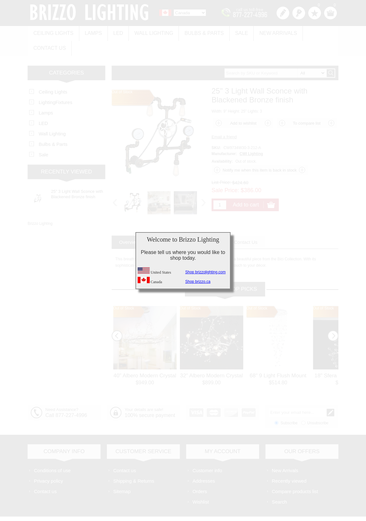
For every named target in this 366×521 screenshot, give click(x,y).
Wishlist (201, 484)
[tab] (129, 224)
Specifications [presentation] (169, 225)
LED (115, 32)
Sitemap (122, 474)
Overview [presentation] (129, 225)
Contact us (313, 32)
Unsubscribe (318, 406)
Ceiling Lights (53, 32)
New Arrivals (269, 32)
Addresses (204, 463)
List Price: (221, 165)
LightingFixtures (55, 85)
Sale (233, 32)
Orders (200, 474)
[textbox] (275, 56)
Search (279, 484)
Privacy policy (48, 463)
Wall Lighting (148, 32)
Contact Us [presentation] (245, 225)
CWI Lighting (251, 136)
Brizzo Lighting (40, 206)
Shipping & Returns (133, 463)
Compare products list (295, 474)
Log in (298, 13)
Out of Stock (123, 291)
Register (283, 13)
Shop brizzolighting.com (205, 272)
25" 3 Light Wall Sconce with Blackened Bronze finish (77, 177)
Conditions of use (52, 453)
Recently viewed (289, 463)
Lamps (91, 32)
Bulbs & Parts (197, 32)
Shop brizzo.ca (197, 281)
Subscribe (289, 406)
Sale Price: (225, 173)
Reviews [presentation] (209, 225)
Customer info (207, 453)
